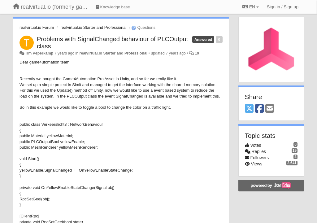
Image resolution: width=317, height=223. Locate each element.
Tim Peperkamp (39, 53)
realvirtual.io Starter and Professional (93, 27)
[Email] (269, 108)
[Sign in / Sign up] (282, 7)
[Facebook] (259, 108)
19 (197, 53)
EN (250, 6)
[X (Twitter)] (249, 108)
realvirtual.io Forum (37, 27)
